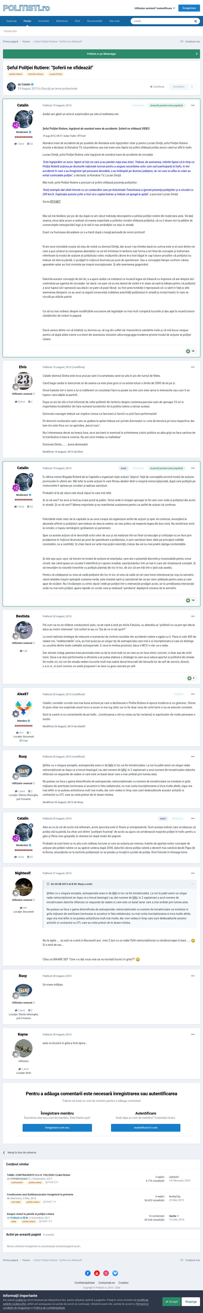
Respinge (190, 1301)
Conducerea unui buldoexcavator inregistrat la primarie (40, 1194)
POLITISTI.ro (26, 8)
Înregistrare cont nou (57, 1127)
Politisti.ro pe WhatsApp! (101, 53)
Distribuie (157, 86)
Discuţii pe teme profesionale (59, 88)
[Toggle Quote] (48, 883)
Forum (27, 23)
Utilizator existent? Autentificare (155, 8)
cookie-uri (21, 1299)
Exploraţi (11, 21)
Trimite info (10, 31)
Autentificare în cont (145, 1127)
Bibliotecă (62, 21)
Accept (169, 1301)
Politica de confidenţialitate (49, 1307)
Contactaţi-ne (106, 1282)
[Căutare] (150, 21)
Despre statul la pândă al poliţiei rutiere (30, 1213)
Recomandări (94, 21)
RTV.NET (55, 201)
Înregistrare (189, 8)
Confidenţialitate (85, 1282)
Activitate (43, 21)
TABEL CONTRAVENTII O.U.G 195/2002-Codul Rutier (38, 1174)
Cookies (123, 1282)
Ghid (77, 21)
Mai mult (114, 21)
